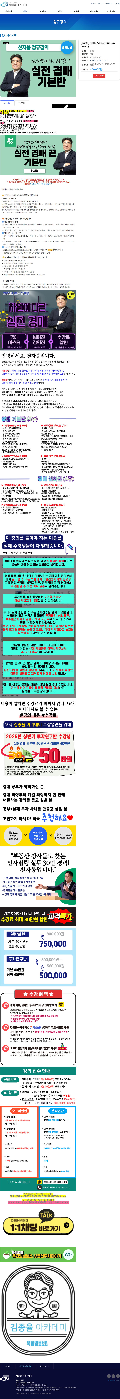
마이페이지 (108, 4)
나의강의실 (94, 11)
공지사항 (8, 11)
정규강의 (25, 11)
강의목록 (22, 103)
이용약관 (8, 1366)
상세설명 (7, 103)
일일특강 (43, 11)
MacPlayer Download (64, 106)
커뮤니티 (77, 11)
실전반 (60, 11)
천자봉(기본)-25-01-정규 (98, 61)
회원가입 (100, 4)
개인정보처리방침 (25, 1366)
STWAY (117, 1380)
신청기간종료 (99, 76)
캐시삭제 (117, 4)
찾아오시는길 (44, 1366)
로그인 (93, 4)
